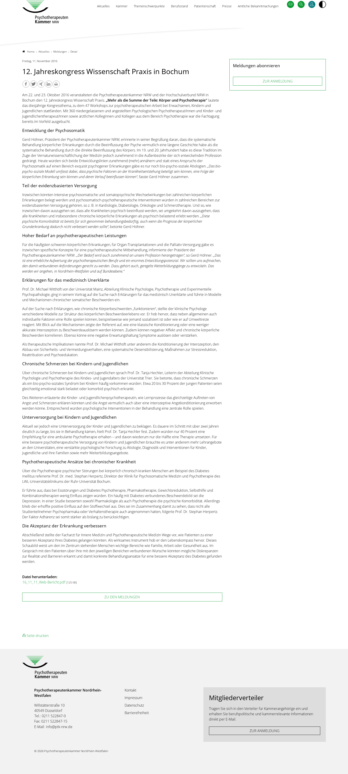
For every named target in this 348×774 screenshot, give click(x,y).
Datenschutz (134, 705)
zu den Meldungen (122, 597)
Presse (221, 17)
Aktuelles (85, 17)
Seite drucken (35, 635)
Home (28, 51)
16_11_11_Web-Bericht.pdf (44, 582)
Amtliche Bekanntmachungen (255, 17)
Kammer (105, 17)
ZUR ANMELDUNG (278, 81)
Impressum (133, 697)
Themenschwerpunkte (136, 17)
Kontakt (130, 690)
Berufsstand (169, 17)
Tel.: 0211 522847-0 (50, 715)
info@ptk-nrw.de (59, 726)
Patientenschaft (197, 17)
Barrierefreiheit (137, 712)
